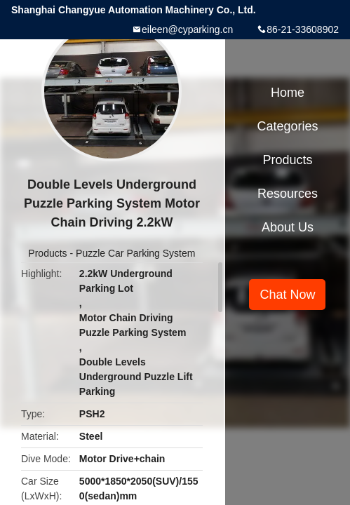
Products (47, 253)
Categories (287, 126)
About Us (288, 227)
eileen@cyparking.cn (187, 29)
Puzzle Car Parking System (135, 253)
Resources (287, 194)
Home (287, 93)
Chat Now (287, 295)
